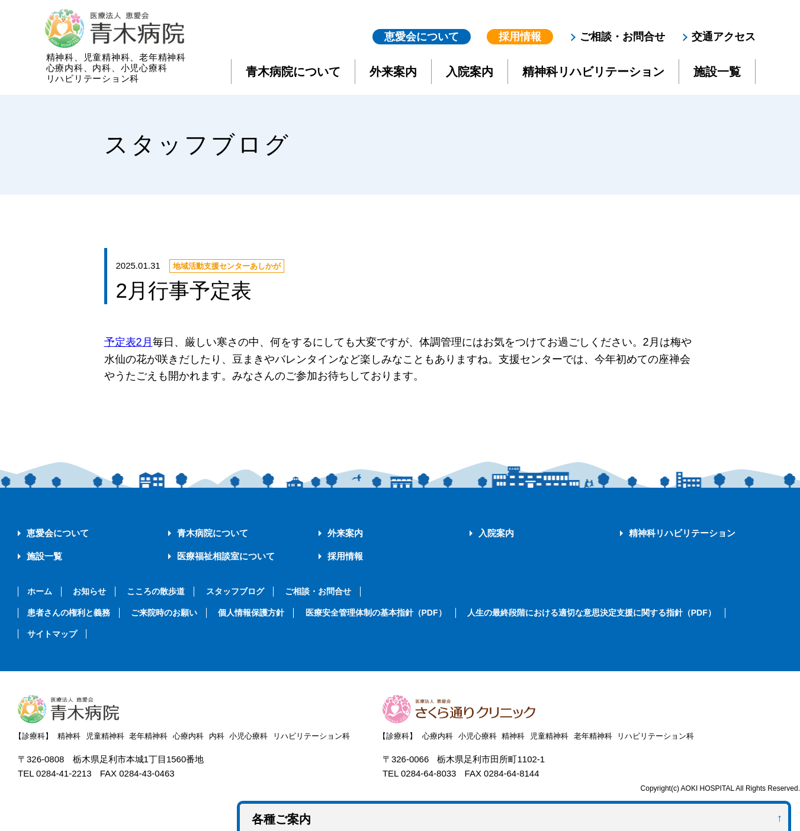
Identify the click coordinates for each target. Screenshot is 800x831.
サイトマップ (52, 634)
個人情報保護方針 (251, 612)
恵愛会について (421, 37)
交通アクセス (724, 37)
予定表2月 (128, 342)
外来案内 (393, 71)
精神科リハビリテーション (593, 71)
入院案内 (469, 71)
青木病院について (293, 71)
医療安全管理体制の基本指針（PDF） (376, 612)
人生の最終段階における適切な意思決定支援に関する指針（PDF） (591, 612)
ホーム (39, 591)
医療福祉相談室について (226, 556)
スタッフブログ (235, 591)
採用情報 (520, 37)
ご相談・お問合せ (622, 37)
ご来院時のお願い (164, 612)
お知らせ (89, 591)
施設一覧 (717, 71)
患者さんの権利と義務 (68, 612)
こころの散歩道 (156, 591)
